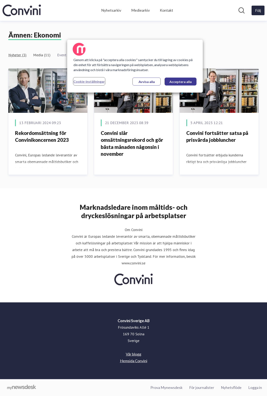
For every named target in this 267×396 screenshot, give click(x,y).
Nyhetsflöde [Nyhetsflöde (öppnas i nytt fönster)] (231, 387)
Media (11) (41, 55)
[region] (135, 66)
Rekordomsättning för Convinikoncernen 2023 (42, 136)
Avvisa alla (147, 82)
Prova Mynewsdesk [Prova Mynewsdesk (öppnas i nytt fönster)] (166, 387)
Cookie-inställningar (89, 81)
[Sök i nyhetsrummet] (241, 10)
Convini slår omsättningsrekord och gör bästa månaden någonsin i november (132, 143)
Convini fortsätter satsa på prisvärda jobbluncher (217, 136)
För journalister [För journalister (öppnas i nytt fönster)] (201, 387)
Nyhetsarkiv (111, 10)
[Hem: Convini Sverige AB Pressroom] (22, 10)
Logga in (255, 387)
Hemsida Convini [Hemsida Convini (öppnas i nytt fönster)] (133, 360)
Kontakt (166, 10)
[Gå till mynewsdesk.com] (21, 387)
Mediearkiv (140, 10)
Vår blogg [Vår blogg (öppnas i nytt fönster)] (133, 354)
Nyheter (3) (17, 55)
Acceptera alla (180, 82)
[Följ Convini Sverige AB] (258, 10)
